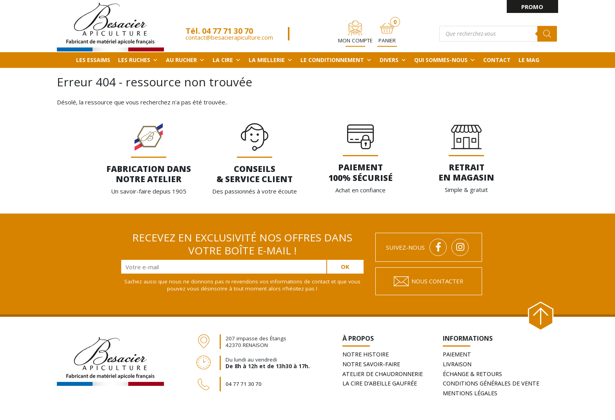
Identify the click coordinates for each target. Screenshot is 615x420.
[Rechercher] (548, 30)
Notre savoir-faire (373, 363)
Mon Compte (355, 37)
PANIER (387, 37)
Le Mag (529, 59)
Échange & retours (474, 373)
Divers (393, 59)
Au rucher (185, 59)
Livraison (458, 363)
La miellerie (271, 59)
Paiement (458, 354)
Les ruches (138, 59)
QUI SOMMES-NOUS (444, 59)
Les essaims (93, 59)
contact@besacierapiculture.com (228, 34)
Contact (497, 59)
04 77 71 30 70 (226, 27)
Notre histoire (367, 354)
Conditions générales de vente (493, 382)
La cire (227, 59)
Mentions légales (471, 392)
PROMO (532, 7)
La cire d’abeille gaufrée (381, 382)
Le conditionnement (336, 59)
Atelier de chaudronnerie (385, 373)
